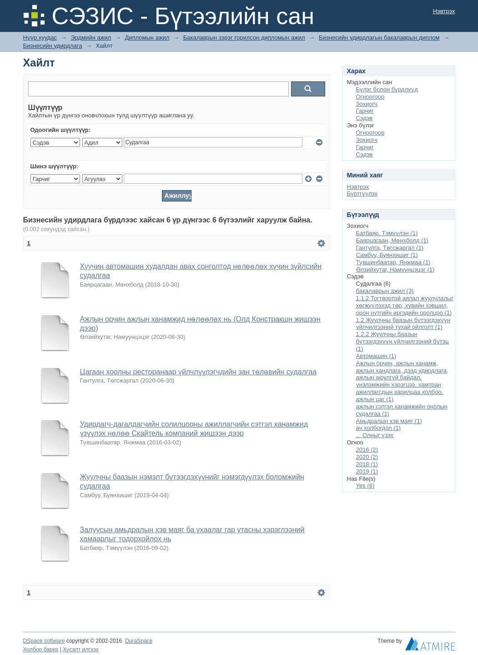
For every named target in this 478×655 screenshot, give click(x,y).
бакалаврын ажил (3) (385, 290)
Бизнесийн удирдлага (52, 45)
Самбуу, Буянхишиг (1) (387, 255)
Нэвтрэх (444, 11)
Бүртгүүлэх (362, 193)
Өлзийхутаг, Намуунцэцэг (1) (395, 269)
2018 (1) (367, 464)
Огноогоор (370, 96)
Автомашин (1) (376, 356)
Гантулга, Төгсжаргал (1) (390, 247)
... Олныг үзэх (375, 435)
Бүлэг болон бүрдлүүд (387, 89)
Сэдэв (364, 118)
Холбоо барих (41, 649)
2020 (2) (367, 456)
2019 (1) (367, 471)
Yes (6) (365, 485)
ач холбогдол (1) (378, 427)
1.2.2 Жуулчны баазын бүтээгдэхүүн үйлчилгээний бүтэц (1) (402, 341)
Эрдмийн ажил (90, 37)
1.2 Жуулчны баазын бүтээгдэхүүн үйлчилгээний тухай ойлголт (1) (403, 324)
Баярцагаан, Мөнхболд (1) (392, 240)
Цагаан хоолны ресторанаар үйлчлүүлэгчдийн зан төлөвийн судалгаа (198, 372)
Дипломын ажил (147, 37)
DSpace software (44, 641)
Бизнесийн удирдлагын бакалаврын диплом (379, 37)
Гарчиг (365, 110)
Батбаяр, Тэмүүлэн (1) (387, 233)
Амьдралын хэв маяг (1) (389, 421)
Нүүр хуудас (40, 37)
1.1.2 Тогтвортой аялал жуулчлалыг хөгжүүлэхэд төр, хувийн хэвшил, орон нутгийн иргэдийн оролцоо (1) (405, 305)
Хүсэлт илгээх (81, 649)
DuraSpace (138, 641)
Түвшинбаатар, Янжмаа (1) (393, 262)
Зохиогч (366, 104)
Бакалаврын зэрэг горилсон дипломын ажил (244, 37)
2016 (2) (367, 449)
